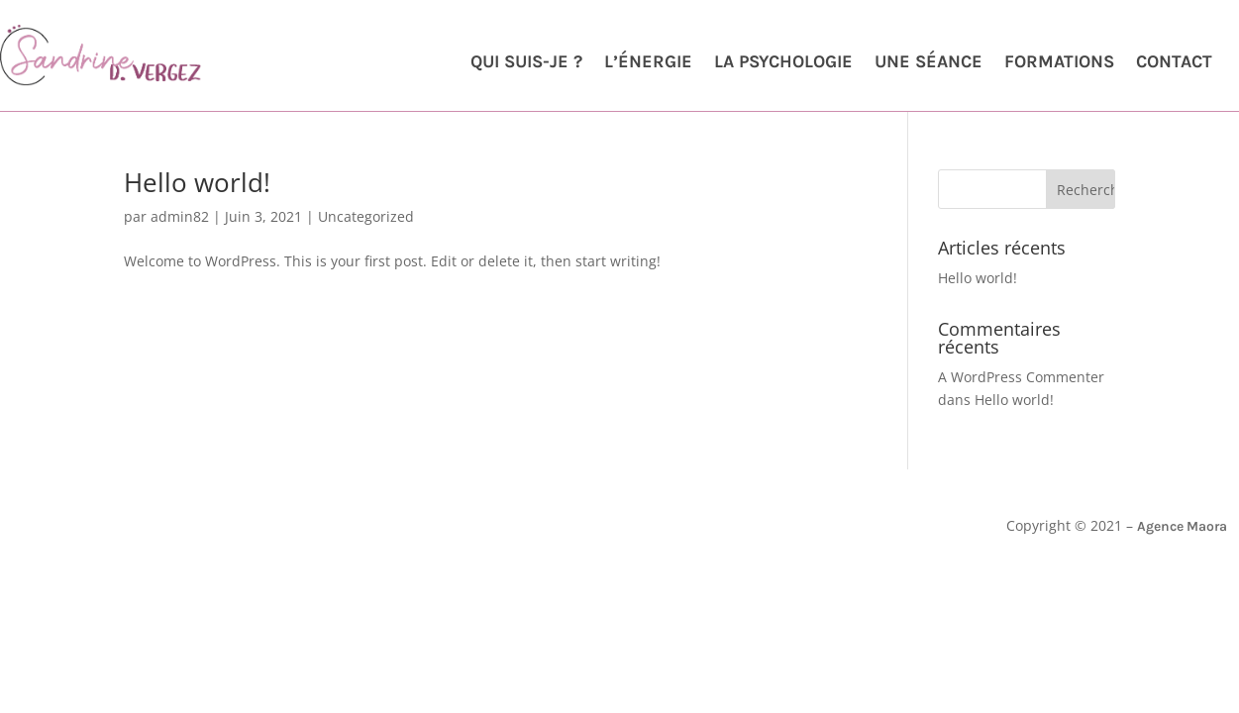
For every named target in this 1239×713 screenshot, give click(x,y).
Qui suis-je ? (526, 63)
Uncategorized (366, 216)
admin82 (180, 216)
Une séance (928, 63)
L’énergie (648, 63)
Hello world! (197, 182)
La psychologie (783, 63)
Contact (1174, 63)
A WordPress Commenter (1021, 376)
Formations (1059, 63)
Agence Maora (1182, 526)
